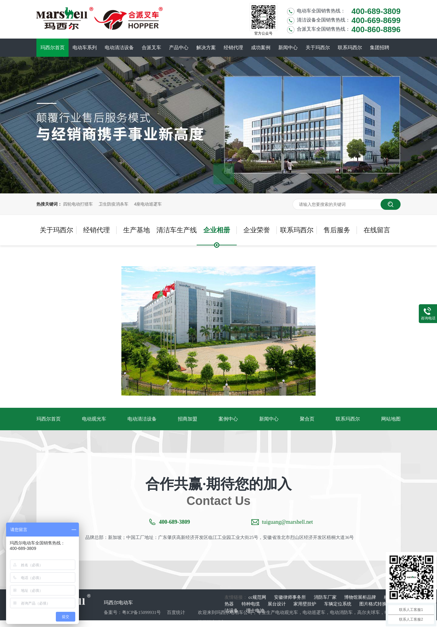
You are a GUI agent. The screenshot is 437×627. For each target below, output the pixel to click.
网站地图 (391, 418)
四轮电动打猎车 (78, 204)
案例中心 (228, 418)
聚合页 (307, 418)
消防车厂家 (326, 597)
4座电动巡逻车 (148, 204)
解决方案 (206, 47)
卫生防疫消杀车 (113, 204)
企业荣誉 (256, 230)
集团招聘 (379, 47)
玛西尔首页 (52, 47)
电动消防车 (341, 612)
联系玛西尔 (350, 47)
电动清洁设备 (119, 47)
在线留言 (377, 230)
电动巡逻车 (314, 612)
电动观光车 (94, 418)
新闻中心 (288, 47)
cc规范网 (258, 597)
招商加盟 (187, 418)
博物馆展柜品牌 (360, 597)
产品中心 (178, 47)
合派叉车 (151, 47)
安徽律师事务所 (290, 597)
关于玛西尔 (318, 47)
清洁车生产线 (177, 230)
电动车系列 (85, 47)
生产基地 (136, 230)
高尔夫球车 (368, 612)
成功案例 (260, 47)
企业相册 (216, 230)
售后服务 (337, 230)
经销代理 (233, 47)
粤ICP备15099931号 (141, 612)
